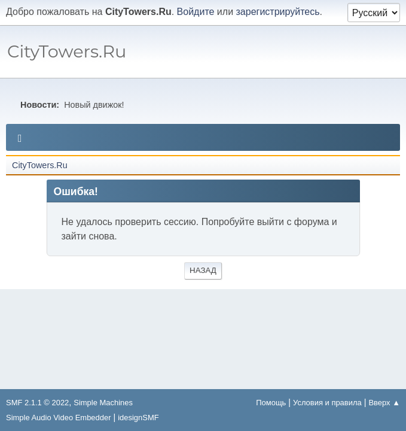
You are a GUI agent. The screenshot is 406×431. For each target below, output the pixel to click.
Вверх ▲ (384, 402)
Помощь (271, 402)
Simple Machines (103, 402)
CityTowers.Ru (66, 51)
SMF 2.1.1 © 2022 (37, 402)
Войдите (196, 12)
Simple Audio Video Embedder (58, 417)
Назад (203, 270)
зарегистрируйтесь (278, 12)
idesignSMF (138, 417)
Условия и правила (327, 402)
